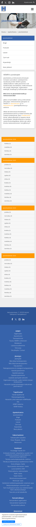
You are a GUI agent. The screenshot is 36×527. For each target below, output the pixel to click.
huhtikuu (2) (7, 143)
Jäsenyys (18, 356)
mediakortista (26, 115)
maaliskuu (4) (8, 147)
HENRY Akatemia (18, 404)
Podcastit (6, 48)
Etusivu (3, 32)
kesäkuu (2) (7, 230)
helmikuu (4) (7, 151)
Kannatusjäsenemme (18, 370)
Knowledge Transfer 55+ (18, 451)
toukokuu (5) (7, 234)
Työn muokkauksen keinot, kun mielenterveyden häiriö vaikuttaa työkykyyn (18, 489)
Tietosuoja (18, 348)
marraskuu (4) (8, 168)
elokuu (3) (7, 227)
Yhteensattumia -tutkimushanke (18, 471)
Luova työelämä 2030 (18, 469)
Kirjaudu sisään (29, 2)
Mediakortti (18, 343)
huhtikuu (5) (7, 190)
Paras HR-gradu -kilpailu (18, 440)
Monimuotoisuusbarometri (18, 478)
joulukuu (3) (7, 164)
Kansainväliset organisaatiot (18, 500)
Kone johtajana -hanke (18, 464)
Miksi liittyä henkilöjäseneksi (18, 361)
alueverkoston (15, 103)
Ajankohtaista (12, 32)
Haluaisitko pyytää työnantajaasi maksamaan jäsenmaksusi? (18, 385)
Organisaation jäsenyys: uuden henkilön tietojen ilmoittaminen (18, 381)
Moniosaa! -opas (18, 481)
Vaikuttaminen (18, 435)
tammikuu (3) (7, 154)
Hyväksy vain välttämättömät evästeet (11, 524)
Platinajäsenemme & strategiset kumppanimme (18, 368)
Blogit (5, 43)
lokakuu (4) (7, 267)
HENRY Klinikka (18, 406)
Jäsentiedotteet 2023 (9, 256)
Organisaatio (18, 334)
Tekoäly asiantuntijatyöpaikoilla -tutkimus (18, 459)
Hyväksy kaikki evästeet (8, 521)
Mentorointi (18, 442)
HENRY (18, 331)
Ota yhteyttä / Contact (18, 350)
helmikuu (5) (7, 245)
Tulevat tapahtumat (18, 395)
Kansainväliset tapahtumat (18, 503)
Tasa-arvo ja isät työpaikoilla (18, 492)
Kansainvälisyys (18, 498)
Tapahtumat (18, 392)
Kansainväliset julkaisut (18, 505)
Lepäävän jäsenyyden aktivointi (18, 378)
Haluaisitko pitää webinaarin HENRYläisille (18, 399)
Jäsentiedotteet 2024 (9, 208)
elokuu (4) (7, 179)
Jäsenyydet (18, 359)
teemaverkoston (8, 105)
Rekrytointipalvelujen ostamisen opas (18, 485)
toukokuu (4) (7, 186)
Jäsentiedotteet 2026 (9, 139)
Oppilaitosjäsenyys (18, 373)
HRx (18, 402)
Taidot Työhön (18, 476)
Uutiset (5, 53)
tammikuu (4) (7, 201)
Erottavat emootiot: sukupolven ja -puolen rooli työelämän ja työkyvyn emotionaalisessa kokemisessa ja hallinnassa (18, 455)
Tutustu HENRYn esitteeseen (18, 341)
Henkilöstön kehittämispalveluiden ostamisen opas (18, 483)
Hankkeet (18, 448)
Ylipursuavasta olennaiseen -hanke (18, 466)
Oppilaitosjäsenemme (18, 375)
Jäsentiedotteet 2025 (9, 160)
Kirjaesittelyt (7, 62)
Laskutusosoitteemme (18, 345)
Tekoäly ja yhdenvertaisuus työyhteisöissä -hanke (18, 462)
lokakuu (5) (7, 172)
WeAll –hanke (18, 473)
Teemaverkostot (18, 338)
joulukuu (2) (7, 260)
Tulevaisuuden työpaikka (18, 438)
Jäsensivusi (18, 511)
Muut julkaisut (7, 67)
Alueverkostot (18, 336)
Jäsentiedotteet (23, 32)
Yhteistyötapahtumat (18, 397)
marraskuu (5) (8, 263)
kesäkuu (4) (7, 278)
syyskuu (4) (7, 175)
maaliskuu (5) (8, 289)
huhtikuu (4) (7, 237)
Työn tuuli (6, 57)
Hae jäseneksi (18, 366)
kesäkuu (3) (7, 183)
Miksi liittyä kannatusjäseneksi (18, 363)
